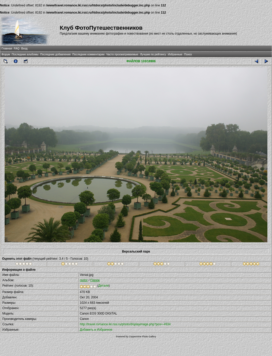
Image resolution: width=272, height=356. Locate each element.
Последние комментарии (88, 54)
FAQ (17, 48)
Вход (24, 48)
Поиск (188, 54)
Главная (7, 48)
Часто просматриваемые (122, 54)
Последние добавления (55, 54)
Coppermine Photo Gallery (142, 336)
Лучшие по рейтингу (153, 54)
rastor (84, 280)
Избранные (175, 54)
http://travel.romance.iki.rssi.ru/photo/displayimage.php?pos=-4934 (125, 324)
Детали (103, 285)
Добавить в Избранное (96, 329)
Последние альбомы (25, 54)
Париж (95, 280)
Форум (6, 54)
